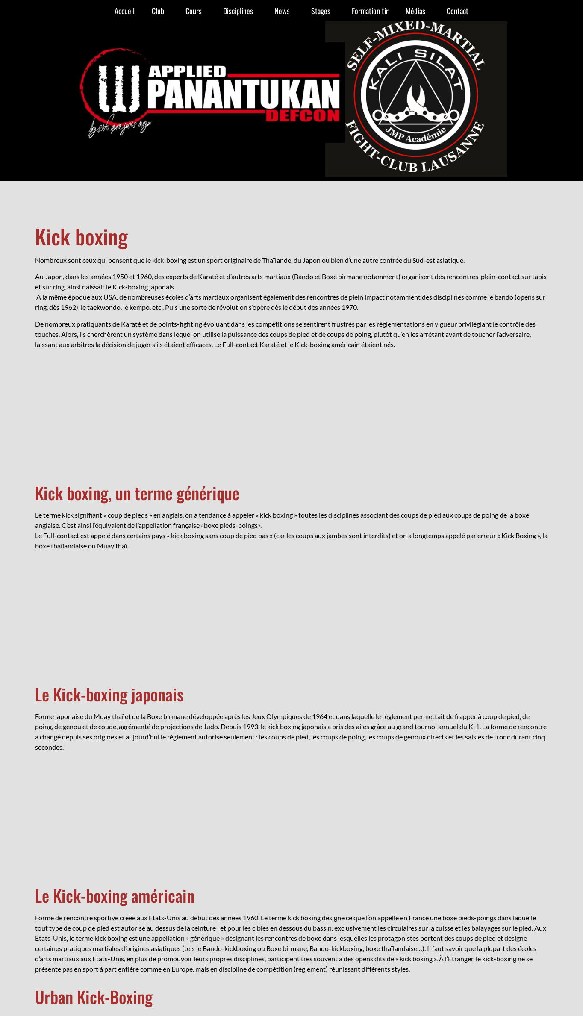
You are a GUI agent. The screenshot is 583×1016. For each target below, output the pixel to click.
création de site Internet (291, 816)
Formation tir (370, 10)
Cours (196, 10)
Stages (323, 10)
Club (160, 10)
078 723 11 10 (385, 793)
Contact (457, 10)
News (284, 10)
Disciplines (240, 10)
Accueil (125, 10)
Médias (418, 10)
